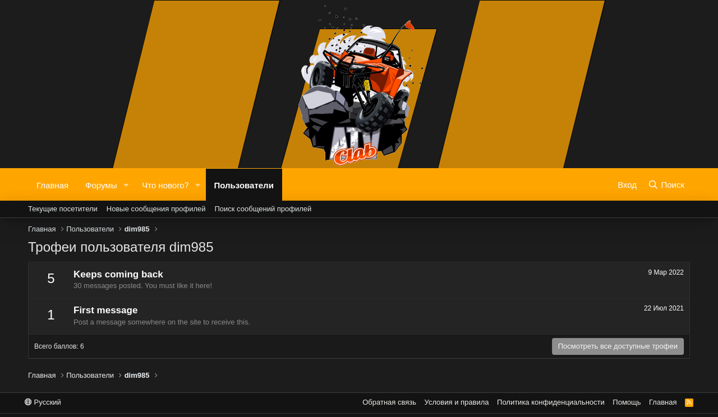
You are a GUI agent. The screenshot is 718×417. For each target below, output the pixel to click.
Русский (43, 402)
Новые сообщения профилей (156, 209)
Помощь (627, 402)
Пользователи (244, 184)
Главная (52, 184)
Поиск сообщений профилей (262, 209)
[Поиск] (666, 184)
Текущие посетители (63, 209)
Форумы (101, 184)
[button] (126, 185)
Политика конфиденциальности (551, 402)
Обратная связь (389, 402)
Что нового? (165, 184)
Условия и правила (457, 402)
